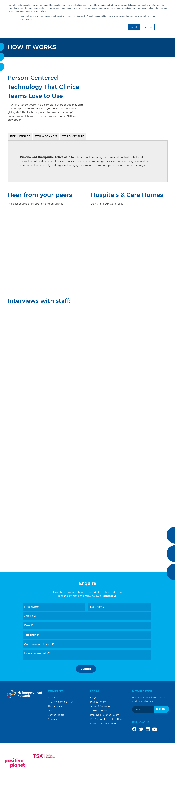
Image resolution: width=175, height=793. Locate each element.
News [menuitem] (51, 710)
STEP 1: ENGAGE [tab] (19, 136)
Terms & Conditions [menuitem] (101, 706)
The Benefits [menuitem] (55, 706)
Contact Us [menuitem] (54, 719)
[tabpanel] (87, 161)
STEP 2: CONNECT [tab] (46, 136)
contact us (109, 596)
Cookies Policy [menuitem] (98, 710)
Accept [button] (134, 27)
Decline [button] (148, 27)
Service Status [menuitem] (56, 715)
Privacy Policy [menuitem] (98, 702)
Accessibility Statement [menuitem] (103, 724)
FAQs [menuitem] (93, 697)
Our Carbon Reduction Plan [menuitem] (106, 719)
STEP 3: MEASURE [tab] (73, 136)
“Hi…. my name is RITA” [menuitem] (61, 702)
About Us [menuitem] (53, 697)
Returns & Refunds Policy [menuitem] (104, 715)
